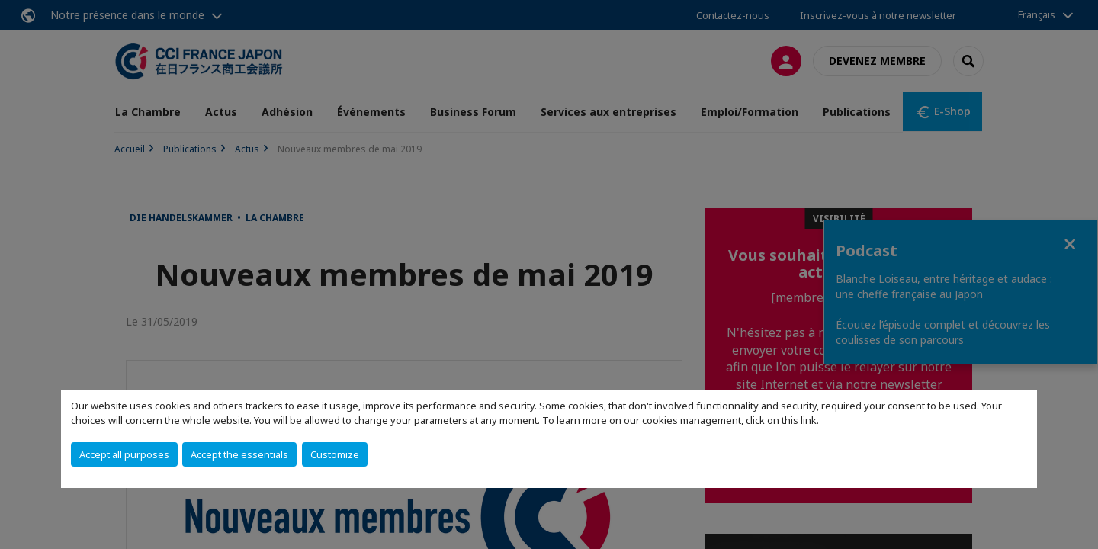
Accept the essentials (239, 454)
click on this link (781, 420)
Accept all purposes (124, 454)
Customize (334, 454)
